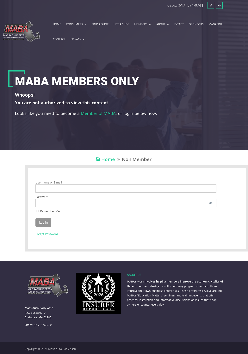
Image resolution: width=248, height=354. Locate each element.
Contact (59, 39)
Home (57, 24)
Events (179, 24)
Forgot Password (46, 234)
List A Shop (121, 24)
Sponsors (196, 24)
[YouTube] (219, 5)
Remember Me (48, 211)
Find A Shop (100, 24)
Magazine (216, 24)
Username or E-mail (48, 182)
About (160, 24)
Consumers (74, 24)
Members (140, 24)
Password (41, 197)
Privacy (76, 39)
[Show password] (210, 203)
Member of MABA (98, 114)
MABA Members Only (77, 83)
